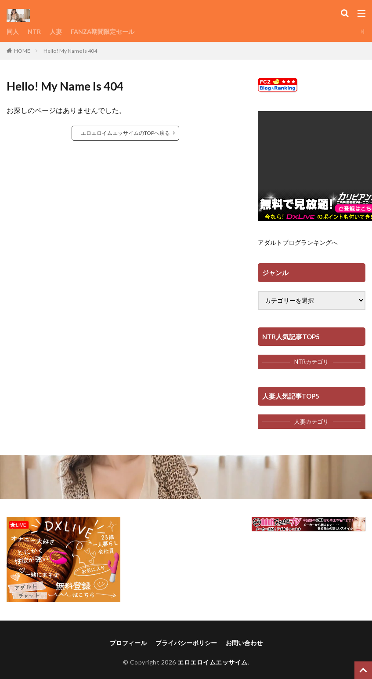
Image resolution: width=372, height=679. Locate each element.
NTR (34, 31)
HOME (22, 50)
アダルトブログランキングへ (298, 242)
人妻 (56, 31)
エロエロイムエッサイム (212, 662)
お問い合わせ (244, 642)
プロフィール (128, 642)
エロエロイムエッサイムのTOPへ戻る (125, 133)
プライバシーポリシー (186, 642)
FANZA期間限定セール (102, 31)
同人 (13, 31)
